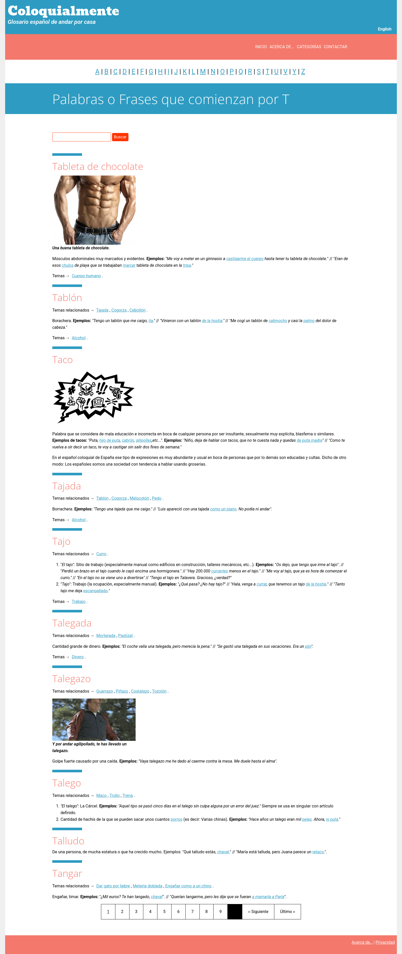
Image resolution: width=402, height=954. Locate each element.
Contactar (335, 46)
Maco (101, 795)
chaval (223, 851)
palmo (309, 320)
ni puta (332, 819)
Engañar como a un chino (188, 886)
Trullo (114, 795)
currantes (219, 571)
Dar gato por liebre (113, 886)
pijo (308, 646)
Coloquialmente (63, 11)
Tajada (102, 310)
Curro (101, 553)
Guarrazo (104, 691)
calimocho (278, 320)
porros (176, 819)
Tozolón (159, 691)
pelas (307, 819)
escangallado (95, 590)
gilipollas (144, 440)
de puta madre (310, 440)
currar (262, 584)
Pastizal (125, 635)
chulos (68, 265)
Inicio (261, 46)
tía (151, 320)
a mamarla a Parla (268, 896)
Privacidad (385, 942)
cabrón (128, 440)
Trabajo (78, 601)
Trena (128, 795)
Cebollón (137, 310)
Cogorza (119, 310)
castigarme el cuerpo (245, 258)
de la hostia (212, 320)
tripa (187, 265)
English (384, 29)
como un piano (223, 509)
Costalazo (140, 691)
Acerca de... (281, 46)
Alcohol (79, 337)
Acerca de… (362, 942)
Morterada (105, 635)
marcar (129, 265)
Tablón (102, 498)
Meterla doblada (148, 886)
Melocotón (139, 498)
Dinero (78, 656)
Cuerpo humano (86, 275)
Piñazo (122, 691)
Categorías (309, 46)
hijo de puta (109, 440)
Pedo (157, 498)
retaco (318, 851)
